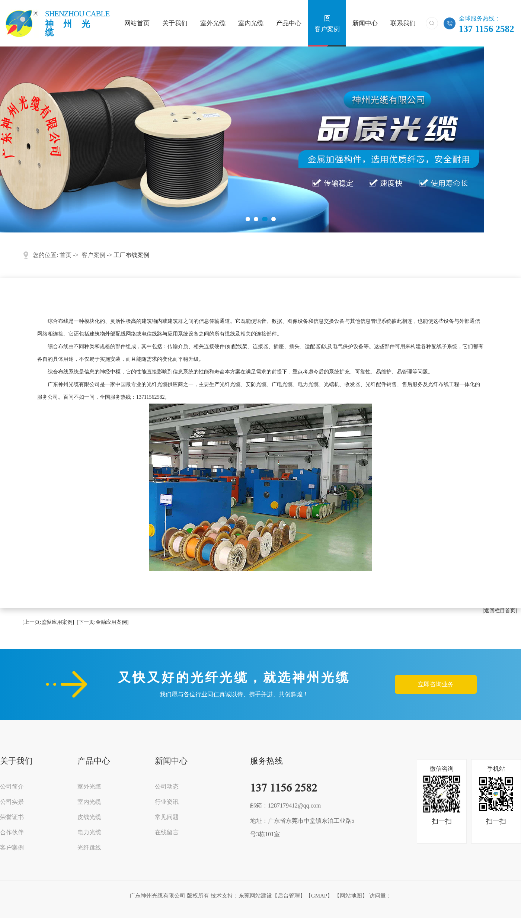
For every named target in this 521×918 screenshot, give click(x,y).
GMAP (319, 896)
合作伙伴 (12, 832)
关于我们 (175, 24)
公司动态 (167, 787)
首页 (65, 255)
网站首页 (137, 24)
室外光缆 (213, 24)
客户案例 (327, 24)
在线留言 (167, 832)
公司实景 (12, 802)
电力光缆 (89, 832)
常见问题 (167, 817)
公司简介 (12, 787)
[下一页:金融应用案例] (102, 622)
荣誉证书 (12, 817)
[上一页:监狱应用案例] (48, 622)
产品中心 (288, 24)
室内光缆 (250, 24)
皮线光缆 (89, 817)
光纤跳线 (89, 848)
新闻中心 (365, 24)
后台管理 (289, 896)
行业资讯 (167, 802)
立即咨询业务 (436, 684)
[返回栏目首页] (500, 610)
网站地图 (351, 896)
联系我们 (403, 24)
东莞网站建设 (255, 896)
